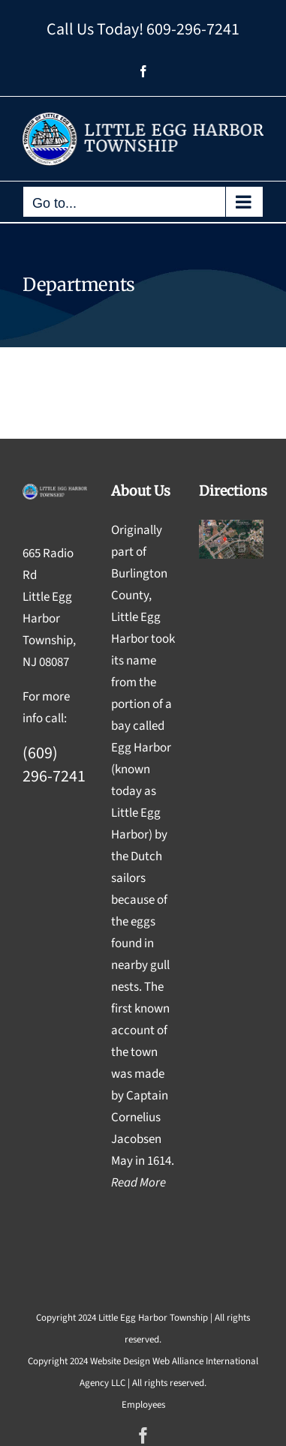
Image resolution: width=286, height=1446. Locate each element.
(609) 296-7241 (54, 764)
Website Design (120, 1361)
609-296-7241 (192, 29)
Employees (143, 1405)
